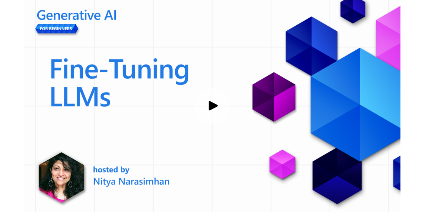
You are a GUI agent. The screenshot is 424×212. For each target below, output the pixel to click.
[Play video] (212, 106)
